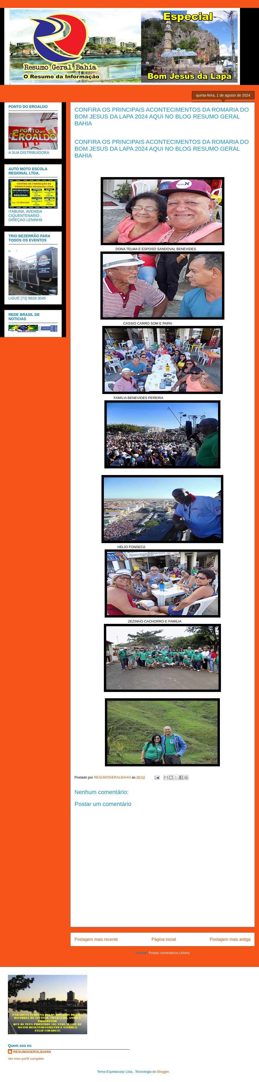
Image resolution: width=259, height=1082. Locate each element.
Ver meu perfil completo (26, 1059)
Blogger (163, 1072)
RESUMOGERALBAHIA (32, 1052)
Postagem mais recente (96, 939)
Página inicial (164, 939)
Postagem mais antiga (230, 939)
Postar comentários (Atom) (169, 953)
